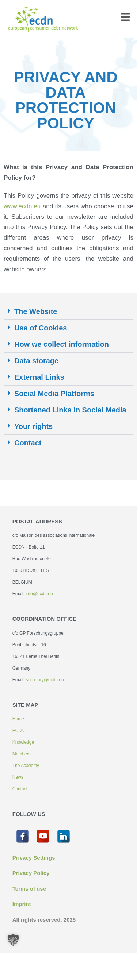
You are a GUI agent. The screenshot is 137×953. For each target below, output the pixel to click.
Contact (27, 443)
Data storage (36, 361)
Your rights (33, 426)
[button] (68, 311)
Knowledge (23, 742)
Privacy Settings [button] (33, 858)
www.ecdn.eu (23, 206)
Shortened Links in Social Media (70, 410)
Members (21, 753)
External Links (39, 377)
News (17, 777)
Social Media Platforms (54, 394)
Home (18, 718)
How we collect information (61, 344)
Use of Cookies (40, 328)
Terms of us (27, 889)
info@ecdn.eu (39, 593)
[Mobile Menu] (125, 19)
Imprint (21, 904)
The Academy (25, 765)
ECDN (18, 730)
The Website (35, 311)
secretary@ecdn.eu (45, 679)
